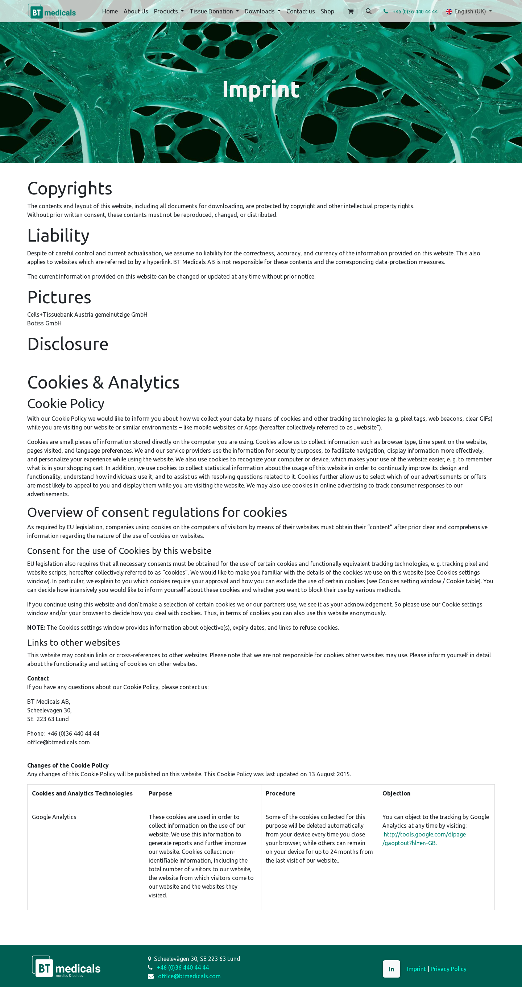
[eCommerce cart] (350, 11)
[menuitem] (110, 11)
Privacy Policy (449, 969)
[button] (368, 11)
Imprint (416, 969)
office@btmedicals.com (189, 976)
